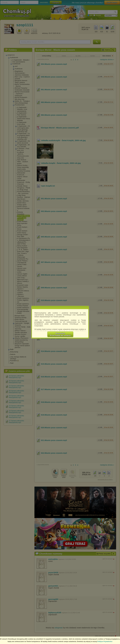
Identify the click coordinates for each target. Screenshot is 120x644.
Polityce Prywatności (104, 641)
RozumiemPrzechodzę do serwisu (60, 334)
